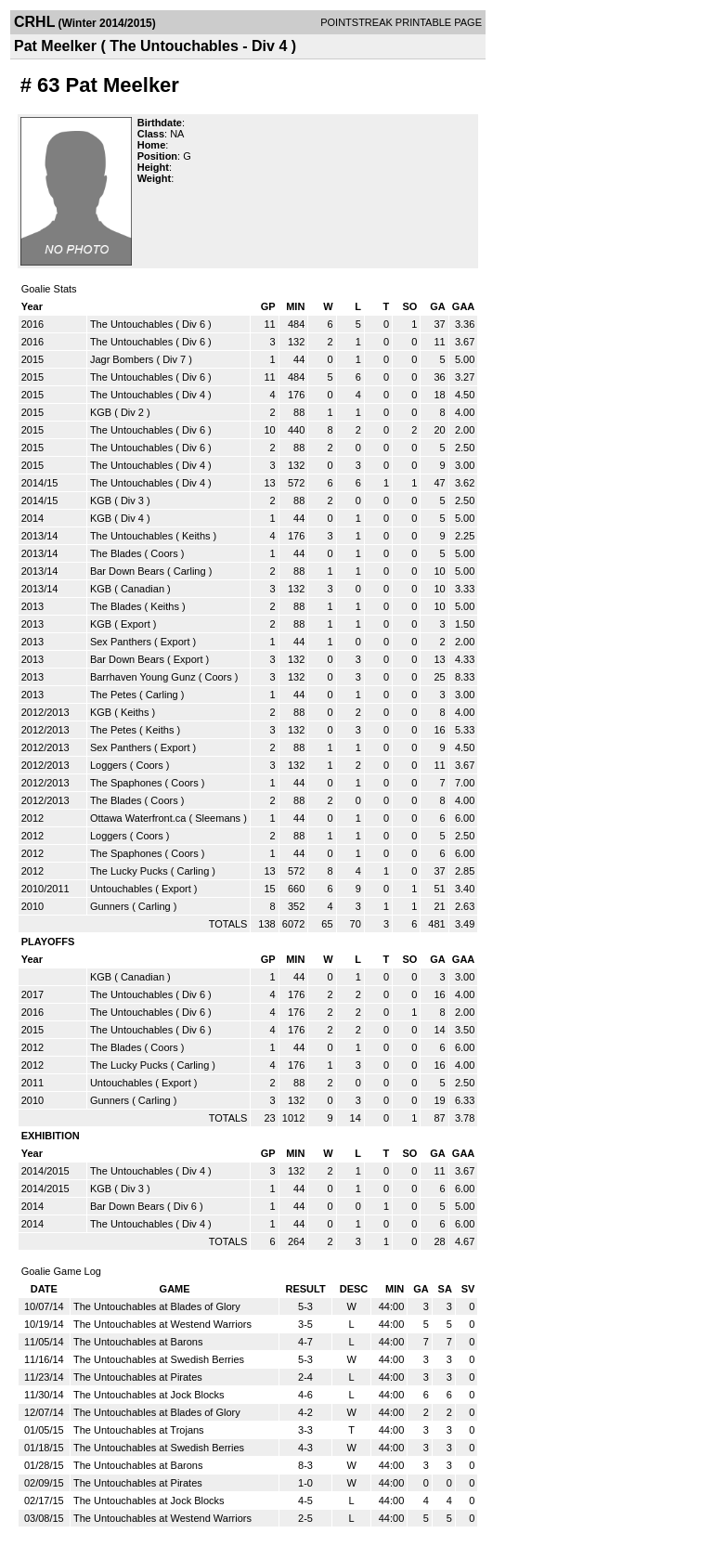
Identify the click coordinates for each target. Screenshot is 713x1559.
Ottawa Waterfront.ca (138, 818)
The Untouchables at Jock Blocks (149, 1394)
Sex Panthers (120, 641)
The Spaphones (126, 782)
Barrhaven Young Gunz (143, 676)
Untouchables (121, 888)
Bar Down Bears (127, 571)
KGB (100, 412)
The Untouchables (131, 324)
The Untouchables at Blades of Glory (156, 1306)
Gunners (109, 906)
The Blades (116, 553)
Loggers (108, 765)
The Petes (113, 694)
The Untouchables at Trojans (138, 1430)
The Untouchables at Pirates (137, 1377)
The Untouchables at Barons (137, 1341)
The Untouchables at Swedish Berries (158, 1359)
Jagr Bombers (121, 359)
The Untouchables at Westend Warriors (162, 1324)
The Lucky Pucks (129, 871)
